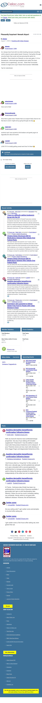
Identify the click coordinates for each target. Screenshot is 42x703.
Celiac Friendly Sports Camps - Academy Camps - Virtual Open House (31, 382)
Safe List (8, 681)
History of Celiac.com (11, 627)
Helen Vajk (18, 232)
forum (5, 17)
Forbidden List (10, 684)
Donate (28, 166)
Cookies (29, 535)
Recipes (8, 595)
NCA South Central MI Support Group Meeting (31, 362)
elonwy (5, 39)
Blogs (8, 574)
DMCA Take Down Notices (13, 638)
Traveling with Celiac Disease (20, 41)
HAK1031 (8, 127)
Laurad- (7, 141)
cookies (17, 690)
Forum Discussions (11, 571)
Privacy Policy (14, 535)
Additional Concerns (17, 302)
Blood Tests (9, 674)
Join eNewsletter (10, 166)
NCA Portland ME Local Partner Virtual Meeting (31, 370)
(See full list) (16, 357)
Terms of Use (10, 588)
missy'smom (9, 101)
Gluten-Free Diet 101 (11, 677)
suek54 (28, 277)
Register (8, 581)
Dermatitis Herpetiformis (13, 279)
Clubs (8, 578)
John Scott (17, 211)
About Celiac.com (11, 617)
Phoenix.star (18, 300)
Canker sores (11, 503)
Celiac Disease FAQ (11, 660)
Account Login (10, 585)
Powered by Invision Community (21, 539)
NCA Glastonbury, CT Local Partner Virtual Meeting (31, 397)
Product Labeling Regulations (19, 234)
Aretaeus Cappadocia (9, 364)
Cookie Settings (14, 692)
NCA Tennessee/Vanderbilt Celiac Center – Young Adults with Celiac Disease (31, 413)
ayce (3, 362)
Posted (11, 48)
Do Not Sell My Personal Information (15, 641)
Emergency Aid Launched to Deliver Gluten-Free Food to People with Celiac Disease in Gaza (21, 306)
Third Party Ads (10, 631)
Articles (8, 567)
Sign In (2, 20)
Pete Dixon (14, 213)
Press (8, 621)
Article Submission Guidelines (13, 634)
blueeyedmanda (10, 113)
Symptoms (9, 667)
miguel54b (11, 505)
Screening (9, 670)
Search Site (9, 645)
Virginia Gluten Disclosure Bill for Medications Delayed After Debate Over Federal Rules (21, 238)
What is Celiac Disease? (12, 663)
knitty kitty (18, 277)
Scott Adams (32, 232)
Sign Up (8, 20)
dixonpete (31, 211)
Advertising (9, 624)
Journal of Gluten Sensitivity (13, 599)
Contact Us (23, 535)
